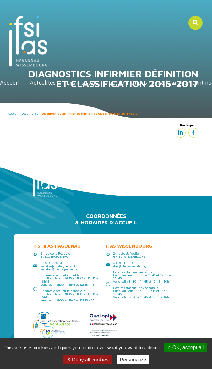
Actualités (43, 82)
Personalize (133, 359)
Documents (30, 113)
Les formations (128, 82)
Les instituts (82, 82)
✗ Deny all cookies (88, 359)
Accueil (9, 82)
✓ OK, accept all (185, 347)
